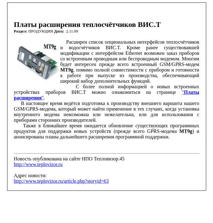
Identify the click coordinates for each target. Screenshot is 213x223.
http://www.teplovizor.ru (38, 164)
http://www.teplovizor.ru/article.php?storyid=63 (61, 181)
